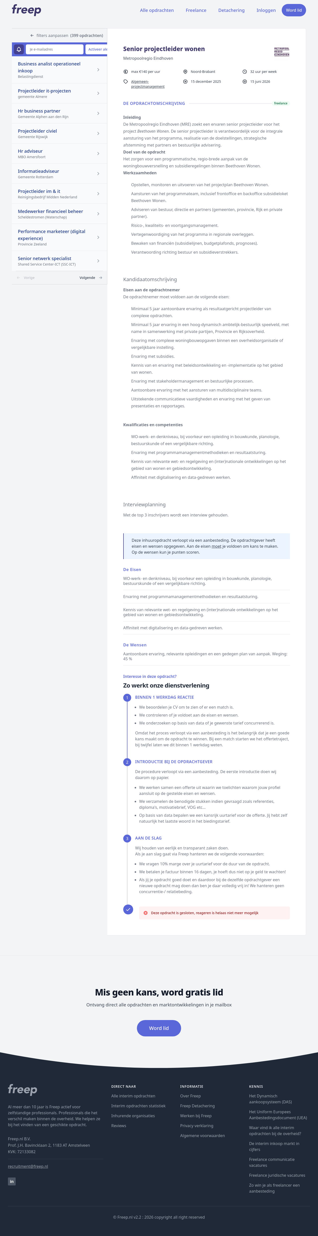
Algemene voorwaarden (202, 1135)
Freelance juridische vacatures (277, 1175)
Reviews (118, 1125)
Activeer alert (99, 49)
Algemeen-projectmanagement (148, 84)
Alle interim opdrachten (133, 1096)
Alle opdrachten (157, 10)
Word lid (294, 10)
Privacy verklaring (196, 1125)
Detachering (231, 10)
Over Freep (190, 1096)
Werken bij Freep (196, 1115)
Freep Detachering (197, 1106)
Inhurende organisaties (133, 1115)
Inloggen (266, 10)
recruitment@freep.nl (28, 1166)
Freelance (196, 10)
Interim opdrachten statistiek (138, 1106)
